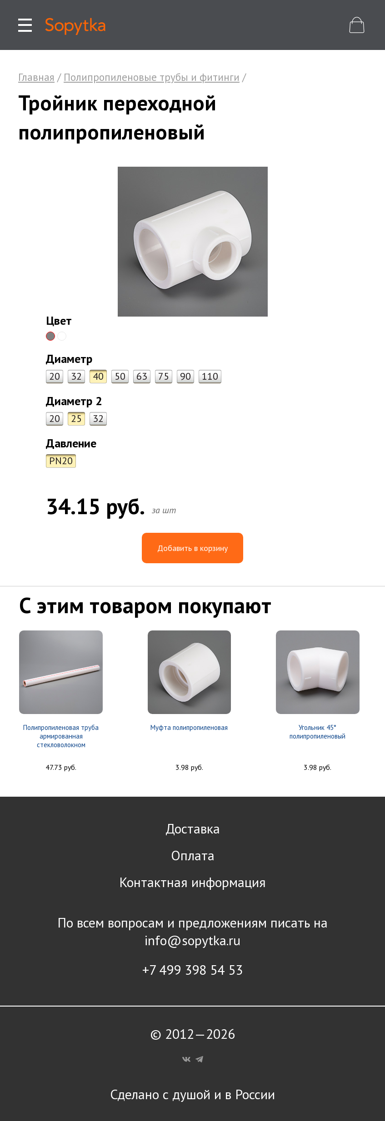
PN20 (61, 460)
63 (141, 376)
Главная (36, 77)
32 (76, 376)
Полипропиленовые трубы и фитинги (152, 77)
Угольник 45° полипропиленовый (317, 731)
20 (54, 376)
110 (210, 376)
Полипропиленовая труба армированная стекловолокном (61, 736)
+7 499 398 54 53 (192, 969)
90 (185, 376)
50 (120, 376)
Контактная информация (192, 882)
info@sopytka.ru (192, 940)
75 (163, 376)
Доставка (192, 828)
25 (76, 418)
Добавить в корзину (192, 548)
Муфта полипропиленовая (189, 727)
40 (98, 376)
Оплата (193, 855)
